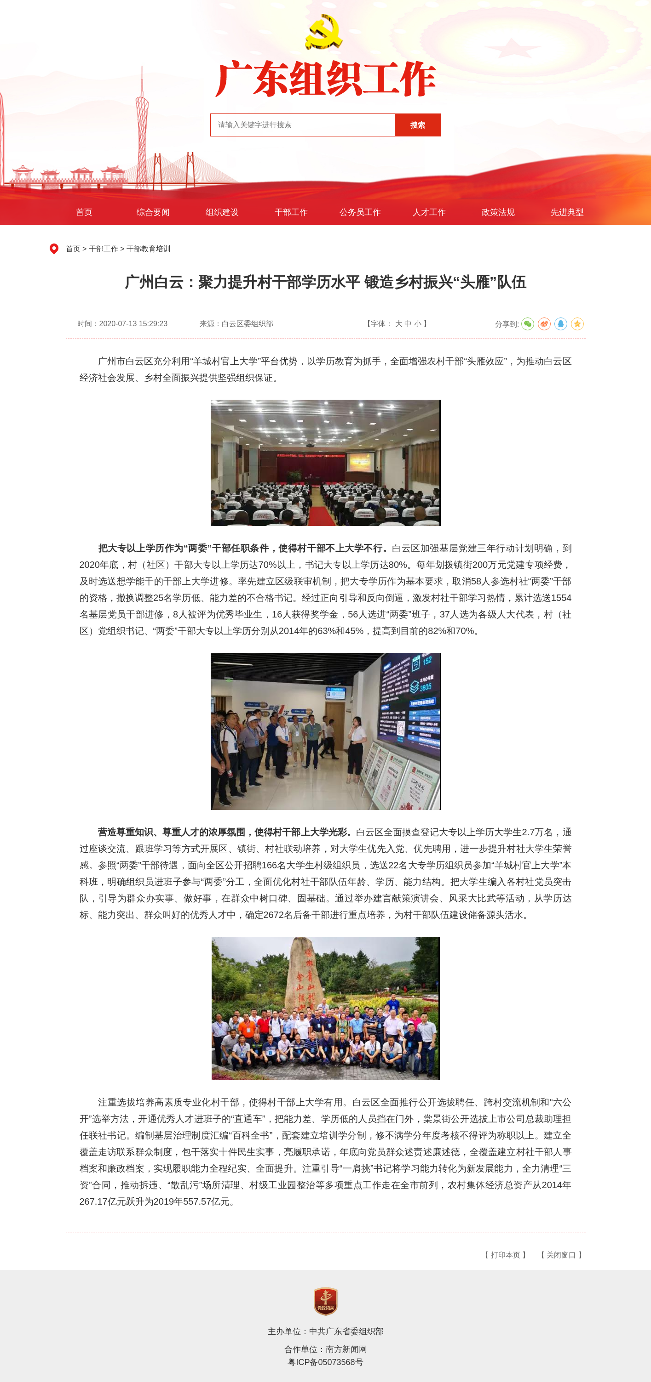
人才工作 (429, 212)
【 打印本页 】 (505, 1255)
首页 (84, 212)
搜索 (417, 125)
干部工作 (291, 212)
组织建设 (222, 212)
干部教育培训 (149, 249)
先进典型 (567, 212)
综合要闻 (153, 212)
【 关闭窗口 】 (561, 1255)
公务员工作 (360, 212)
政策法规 (498, 212)
